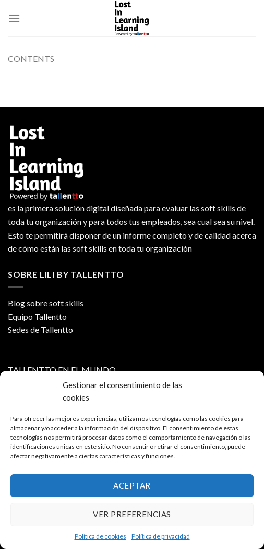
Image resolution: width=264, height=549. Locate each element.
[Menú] (14, 18)
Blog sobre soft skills (45, 303)
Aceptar (131, 485)
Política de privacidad (160, 536)
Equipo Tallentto (37, 316)
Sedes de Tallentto (40, 329)
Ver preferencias (132, 514)
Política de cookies (100, 536)
